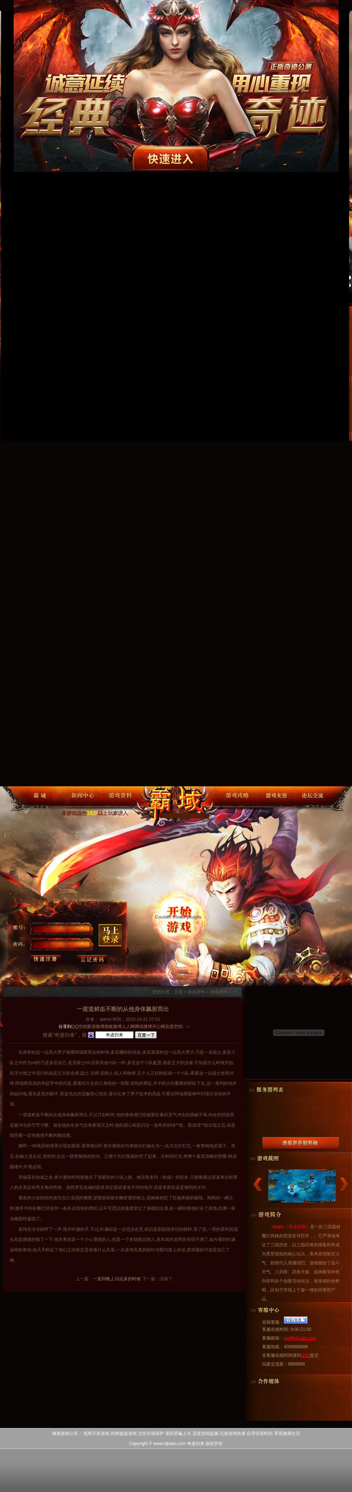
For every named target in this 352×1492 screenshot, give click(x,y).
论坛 (305, 1355)
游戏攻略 (238, 802)
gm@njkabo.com (300, 1338)
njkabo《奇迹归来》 (290, 1226)
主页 (178, 991)
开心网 (158, 1026)
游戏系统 (218, 991)
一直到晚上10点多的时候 (117, 1278)
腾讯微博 (143, 1026)
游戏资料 (119, 802)
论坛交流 (312, 802)
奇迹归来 (179, 804)
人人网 (128, 1026)
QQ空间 (79, 1026)
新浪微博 (95, 1026)
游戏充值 (275, 802)
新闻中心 (82, 802)
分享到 (64, 1026)
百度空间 (173, 1026)
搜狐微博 (113, 1026)
